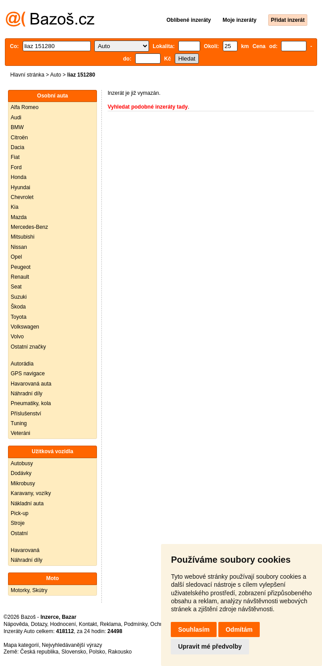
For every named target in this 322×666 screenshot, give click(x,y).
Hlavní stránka (27, 75)
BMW (17, 127)
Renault (20, 277)
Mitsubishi (22, 237)
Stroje (17, 523)
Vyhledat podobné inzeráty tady (148, 107)
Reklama (110, 624)
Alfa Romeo (25, 107)
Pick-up (19, 513)
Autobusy (22, 463)
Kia (14, 207)
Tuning (19, 423)
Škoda (18, 307)
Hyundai (20, 187)
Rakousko (120, 652)
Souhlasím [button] (193, 629)
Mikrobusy (23, 483)
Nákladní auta (27, 503)
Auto (55, 75)
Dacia (17, 147)
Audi (16, 117)
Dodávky (21, 473)
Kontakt (88, 624)
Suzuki (19, 297)
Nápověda (16, 624)
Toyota (18, 317)
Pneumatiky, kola (31, 403)
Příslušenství (26, 413)
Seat (16, 287)
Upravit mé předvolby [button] (210, 646)
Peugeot (21, 267)
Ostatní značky (28, 347)
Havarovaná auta (31, 384)
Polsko (97, 652)
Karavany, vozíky (31, 493)
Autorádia (22, 364)
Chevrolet (22, 197)
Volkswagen (25, 327)
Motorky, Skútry (29, 590)
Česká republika (39, 652)
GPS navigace (28, 373)
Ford (16, 167)
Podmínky (135, 624)
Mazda (19, 217)
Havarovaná (25, 550)
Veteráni (20, 433)
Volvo (17, 336)
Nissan (19, 247)
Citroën (19, 137)
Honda (18, 177)
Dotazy (39, 624)
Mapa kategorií (21, 645)
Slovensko (73, 652)
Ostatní (19, 533)
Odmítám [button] (239, 629)
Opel (16, 257)
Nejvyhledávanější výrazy (72, 645)
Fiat (15, 157)
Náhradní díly (26, 393)
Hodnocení (63, 624)
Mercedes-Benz (29, 227)
